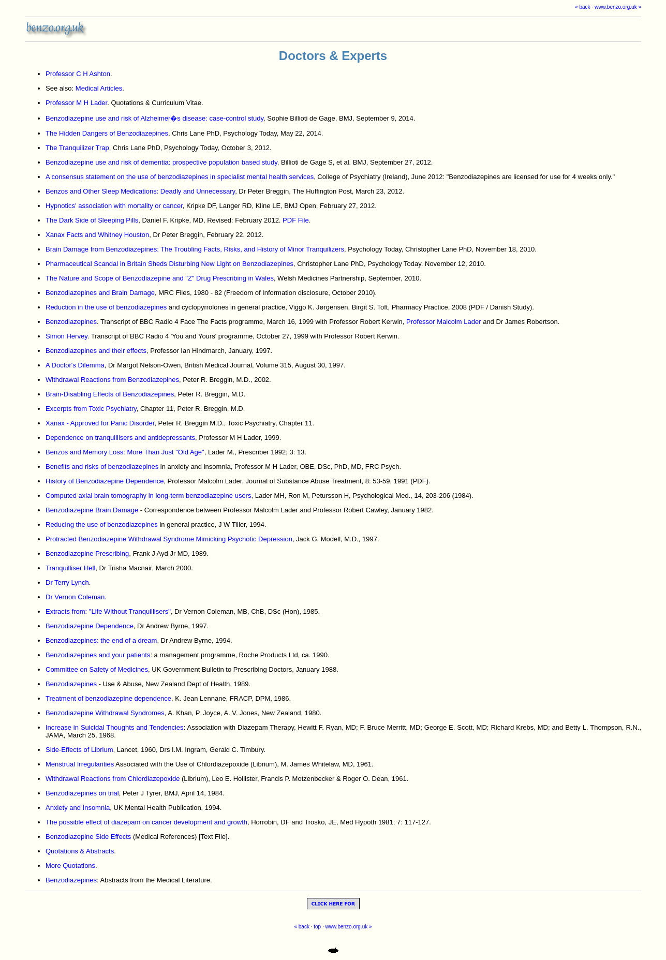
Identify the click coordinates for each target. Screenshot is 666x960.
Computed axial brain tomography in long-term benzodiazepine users (148, 495)
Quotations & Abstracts (80, 851)
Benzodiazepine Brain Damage (92, 510)
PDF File (296, 220)
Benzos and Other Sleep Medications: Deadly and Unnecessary (140, 191)
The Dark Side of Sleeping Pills (92, 220)
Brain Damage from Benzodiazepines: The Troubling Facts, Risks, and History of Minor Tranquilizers (195, 249)
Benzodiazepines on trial (82, 793)
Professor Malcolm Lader (443, 322)
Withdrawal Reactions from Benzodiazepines (112, 379)
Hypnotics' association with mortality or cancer (114, 206)
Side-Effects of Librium (79, 750)
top (317, 926)
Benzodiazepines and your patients (98, 655)
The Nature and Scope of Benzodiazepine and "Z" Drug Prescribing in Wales (160, 278)
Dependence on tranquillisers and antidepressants (120, 437)
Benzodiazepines (71, 322)
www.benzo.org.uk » (618, 7)
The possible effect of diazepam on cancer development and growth (146, 822)
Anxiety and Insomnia (78, 807)
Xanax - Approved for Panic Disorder (100, 423)
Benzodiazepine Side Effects (88, 836)
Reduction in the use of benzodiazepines (106, 307)
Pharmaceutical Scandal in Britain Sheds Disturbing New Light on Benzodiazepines (169, 264)
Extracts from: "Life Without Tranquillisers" (108, 611)
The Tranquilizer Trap (77, 148)
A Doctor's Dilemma (75, 365)
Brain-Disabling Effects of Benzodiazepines (110, 394)
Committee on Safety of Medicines (97, 669)
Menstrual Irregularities (80, 764)
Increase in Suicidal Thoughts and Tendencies (115, 727)
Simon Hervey (66, 336)
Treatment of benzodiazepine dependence (108, 698)
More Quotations (70, 865)
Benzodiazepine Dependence (90, 626)
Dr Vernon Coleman (75, 597)
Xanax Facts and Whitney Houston (97, 235)
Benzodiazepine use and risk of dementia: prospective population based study (161, 162)
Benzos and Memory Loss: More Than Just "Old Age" (125, 452)
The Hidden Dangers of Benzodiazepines (107, 133)
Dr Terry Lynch (67, 582)
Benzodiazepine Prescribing (87, 553)
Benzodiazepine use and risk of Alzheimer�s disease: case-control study (154, 118)
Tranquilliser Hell (70, 568)
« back (582, 7)
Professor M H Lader (76, 103)
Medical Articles (99, 88)
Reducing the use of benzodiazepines (102, 524)
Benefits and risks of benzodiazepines (102, 466)
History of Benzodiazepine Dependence (105, 481)
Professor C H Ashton (78, 74)
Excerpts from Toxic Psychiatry (91, 408)
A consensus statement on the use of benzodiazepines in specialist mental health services (180, 177)
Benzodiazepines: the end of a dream (101, 640)
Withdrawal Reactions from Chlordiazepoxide (113, 778)
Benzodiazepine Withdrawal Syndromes (105, 713)
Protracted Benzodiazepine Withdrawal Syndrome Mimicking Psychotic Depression (169, 539)
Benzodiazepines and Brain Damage (100, 293)
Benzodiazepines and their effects (96, 351)
